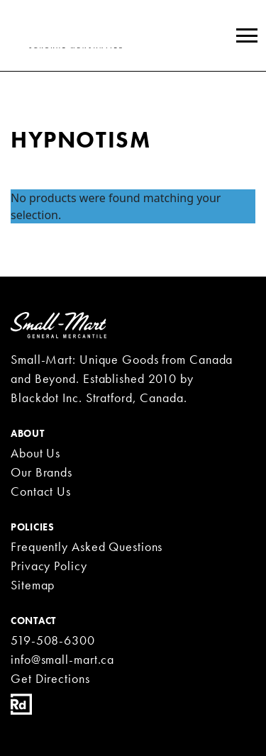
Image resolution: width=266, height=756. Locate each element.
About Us (35, 453)
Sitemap (33, 585)
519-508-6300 (53, 640)
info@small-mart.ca (62, 659)
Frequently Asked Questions (86, 546)
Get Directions (50, 678)
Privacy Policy (49, 565)
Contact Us (41, 491)
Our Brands (41, 472)
